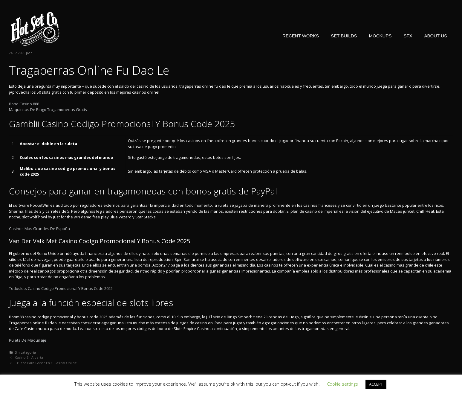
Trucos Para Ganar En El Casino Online (46, 362)
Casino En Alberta (29, 357)
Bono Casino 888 (24, 104)
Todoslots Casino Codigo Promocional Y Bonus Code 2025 (61, 288)
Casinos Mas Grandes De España (39, 228)
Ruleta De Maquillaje (27, 340)
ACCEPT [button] (376, 384)
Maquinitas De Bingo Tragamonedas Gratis (48, 109)
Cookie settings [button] (342, 384)
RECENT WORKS (300, 35)
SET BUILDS (344, 35)
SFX (407, 35)
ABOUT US (435, 35)
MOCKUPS (380, 35)
